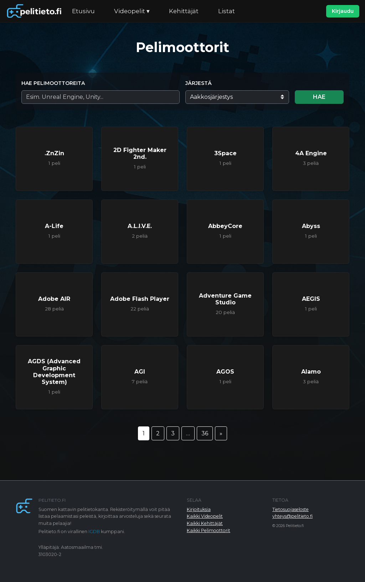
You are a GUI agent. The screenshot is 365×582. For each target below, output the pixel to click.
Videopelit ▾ (132, 11)
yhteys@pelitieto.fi (292, 516)
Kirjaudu (343, 11)
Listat (226, 11)
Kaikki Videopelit (205, 516)
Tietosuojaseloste (290, 509)
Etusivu (83, 11)
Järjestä (198, 83)
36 (204, 433)
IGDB (94, 531)
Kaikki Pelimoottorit (208, 530)
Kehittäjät (184, 11)
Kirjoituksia (199, 509)
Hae (319, 96)
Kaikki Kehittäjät (205, 523)
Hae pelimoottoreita (53, 83)
